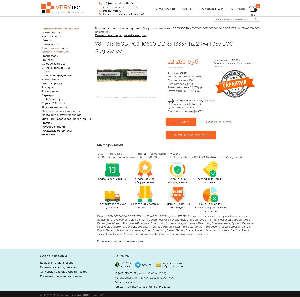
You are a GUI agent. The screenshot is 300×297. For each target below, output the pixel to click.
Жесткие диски (52, 36)
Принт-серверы (52, 83)
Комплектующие (130, 28)
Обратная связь (172, 266)
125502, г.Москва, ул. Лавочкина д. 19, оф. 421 (142, 286)
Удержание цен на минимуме (177, 198)
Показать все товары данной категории (121, 35)
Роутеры (47, 87)
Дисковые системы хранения (61, 110)
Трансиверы (50, 91)
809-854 (126, 266)
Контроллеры (51, 44)
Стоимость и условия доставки (194, 100)
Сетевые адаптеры (54, 63)
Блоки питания (52, 32)
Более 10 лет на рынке (112, 171)
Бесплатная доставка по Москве (145, 197)
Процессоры (50, 55)
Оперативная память (55, 51)
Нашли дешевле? (175, 67)
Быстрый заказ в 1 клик (190, 135)
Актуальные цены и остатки (210, 172)
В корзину (181, 121)
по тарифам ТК (193, 111)
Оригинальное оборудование (145, 172)
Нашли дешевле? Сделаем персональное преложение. (210, 199)
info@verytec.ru (112, 10)
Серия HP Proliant (53, 103)
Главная (100, 28)
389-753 (126, 262)
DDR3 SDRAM (181, 28)
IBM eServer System (54, 99)
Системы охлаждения (56, 67)
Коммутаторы (50, 79)
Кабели (47, 40)
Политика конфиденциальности (61, 276)
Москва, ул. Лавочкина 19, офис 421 (124, 14)
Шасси (46, 71)
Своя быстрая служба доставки (112, 200)
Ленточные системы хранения (61, 114)
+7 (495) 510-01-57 (118, 3)
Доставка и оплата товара (56, 262)
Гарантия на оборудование (177, 173)
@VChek (147, 264)
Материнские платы (55, 48)
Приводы (48, 59)
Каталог (112, 28)
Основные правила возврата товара (120, 240)
